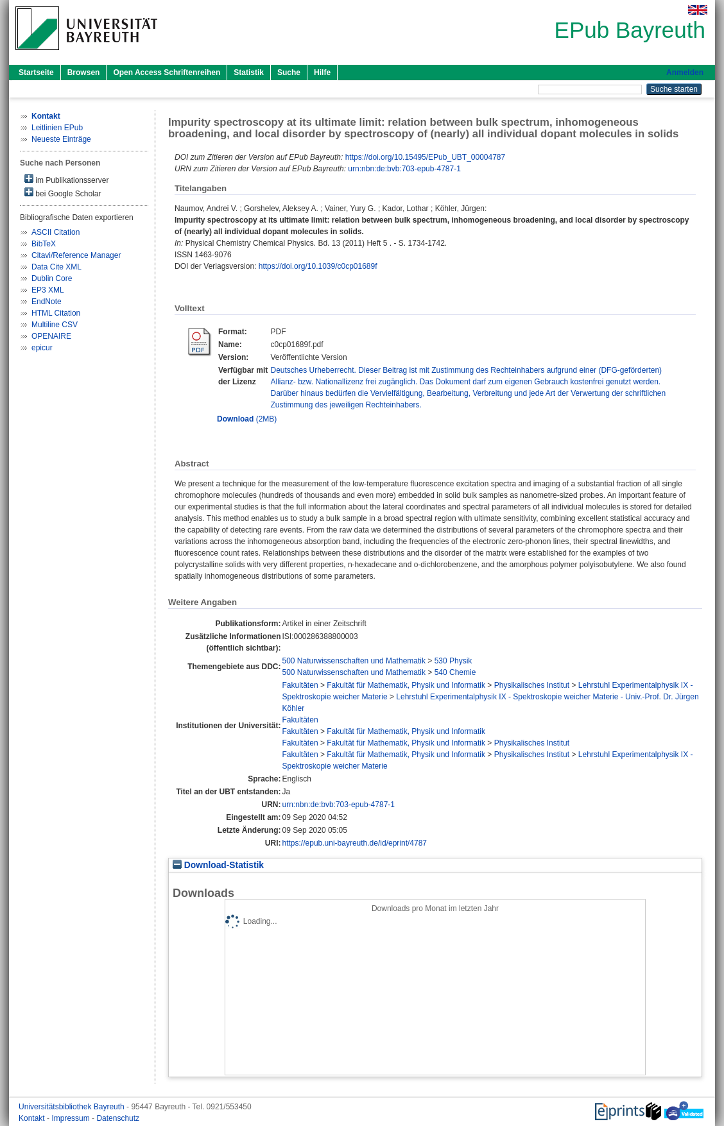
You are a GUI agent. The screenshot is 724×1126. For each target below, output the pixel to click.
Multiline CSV (54, 324)
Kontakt (33, 1118)
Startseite (36, 72)
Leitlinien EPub (57, 127)
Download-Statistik (218, 865)
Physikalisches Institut (531, 685)
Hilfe (322, 72)
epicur (42, 347)
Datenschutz (117, 1118)
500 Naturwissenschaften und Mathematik (354, 660)
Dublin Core (51, 278)
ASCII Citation (55, 232)
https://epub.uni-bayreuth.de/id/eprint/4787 (354, 843)
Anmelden (684, 72)
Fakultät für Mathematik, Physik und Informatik (406, 685)
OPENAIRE (51, 336)
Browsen (83, 72)
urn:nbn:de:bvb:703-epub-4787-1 (404, 168)
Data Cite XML (56, 266)
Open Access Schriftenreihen (166, 72)
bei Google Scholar (62, 192)
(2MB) (247, 418)
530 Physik (453, 660)
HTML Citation (55, 313)
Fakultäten (300, 685)
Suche (288, 72)
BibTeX (43, 243)
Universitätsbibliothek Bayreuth (72, 1106)
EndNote (46, 301)
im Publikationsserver (66, 179)
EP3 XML (47, 290)
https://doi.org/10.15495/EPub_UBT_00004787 (425, 157)
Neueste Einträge (61, 139)
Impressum (71, 1118)
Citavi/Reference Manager (76, 255)
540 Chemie (455, 672)
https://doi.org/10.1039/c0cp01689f (318, 266)
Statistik (249, 72)
